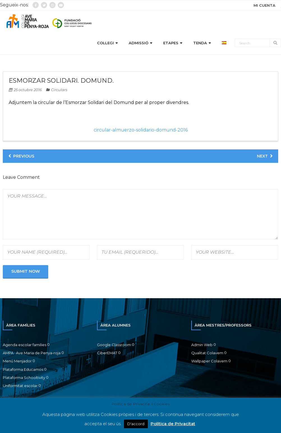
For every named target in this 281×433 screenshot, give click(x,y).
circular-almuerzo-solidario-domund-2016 (141, 130)
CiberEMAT (107, 353)
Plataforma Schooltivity (24, 378)
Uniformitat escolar (20, 387)
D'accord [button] (135, 424)
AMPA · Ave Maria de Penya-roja (32, 353)
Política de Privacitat (173, 423)
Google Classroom (114, 345)
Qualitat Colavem (207, 353)
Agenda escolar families (24, 345)
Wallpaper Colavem (209, 362)
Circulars (59, 90)
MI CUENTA (264, 5)
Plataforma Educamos (23, 370)
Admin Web (202, 345)
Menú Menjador (17, 362)
